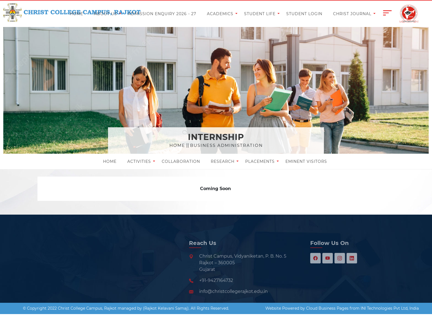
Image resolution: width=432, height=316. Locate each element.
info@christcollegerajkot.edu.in (233, 301)
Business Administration (226, 145)
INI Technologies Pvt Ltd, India (390, 308)
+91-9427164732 (216, 290)
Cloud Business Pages (327, 308)
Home (177, 145)
